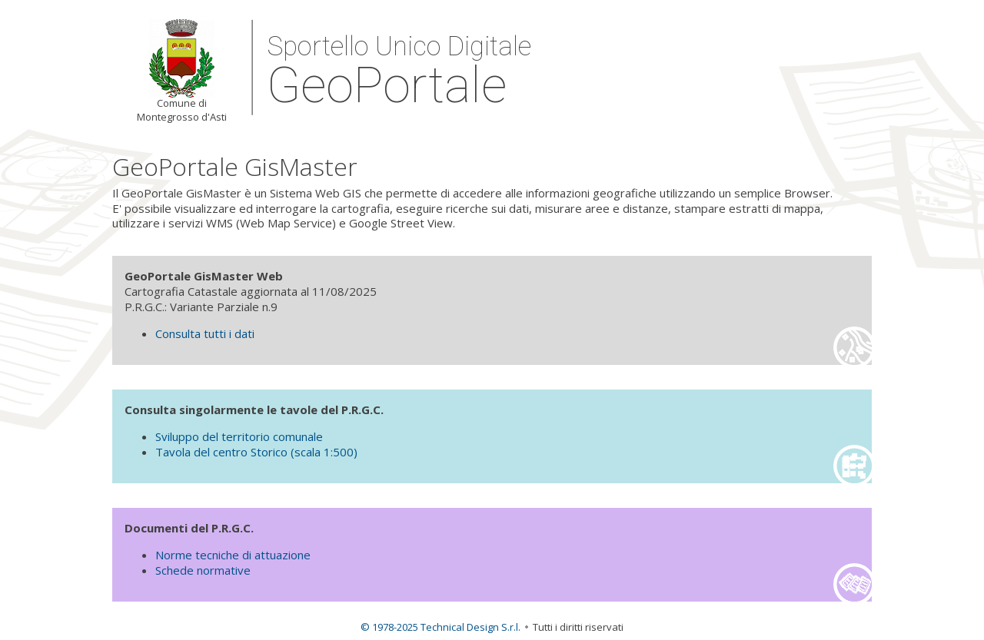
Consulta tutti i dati (204, 333)
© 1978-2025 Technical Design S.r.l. (440, 627)
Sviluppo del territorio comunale (239, 436)
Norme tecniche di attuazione (233, 554)
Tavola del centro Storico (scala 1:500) (256, 451)
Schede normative (203, 570)
